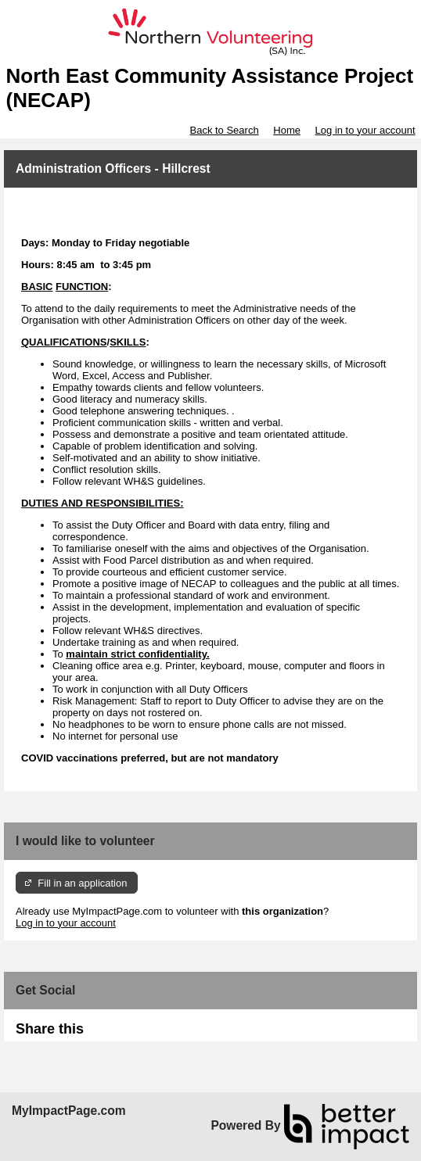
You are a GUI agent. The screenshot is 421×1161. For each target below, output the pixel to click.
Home (286, 130)
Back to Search (223, 130)
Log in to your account (365, 130)
